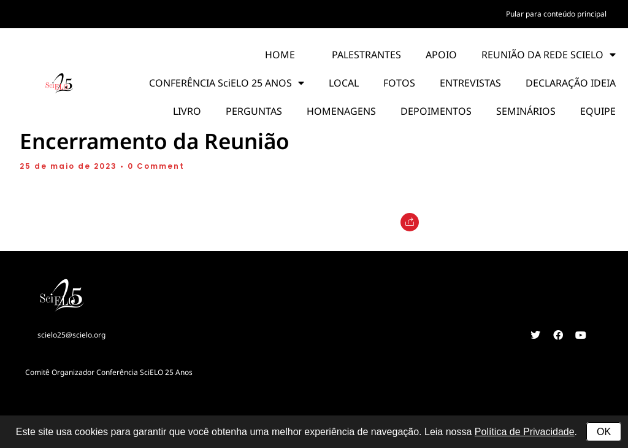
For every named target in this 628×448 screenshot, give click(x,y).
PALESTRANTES (366, 54)
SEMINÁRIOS (526, 111)
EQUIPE (598, 111)
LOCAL (344, 83)
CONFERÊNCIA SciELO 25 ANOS (226, 83)
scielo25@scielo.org (71, 335)
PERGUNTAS (254, 111)
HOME (280, 54)
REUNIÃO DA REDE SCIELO (548, 55)
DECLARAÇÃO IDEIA (571, 83)
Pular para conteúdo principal (556, 14)
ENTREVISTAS (470, 83)
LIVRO (187, 111)
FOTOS (399, 83)
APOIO (441, 54)
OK (604, 432)
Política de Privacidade (525, 432)
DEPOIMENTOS (436, 111)
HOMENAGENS (341, 111)
